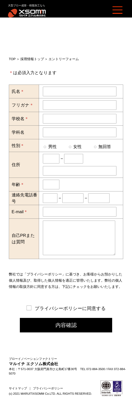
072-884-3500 (95, 369)
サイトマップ (18, 388)
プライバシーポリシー (44, 274)
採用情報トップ (32, 59)
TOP (12, 59)
